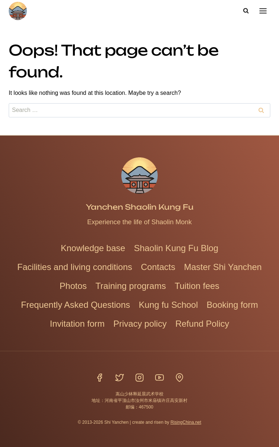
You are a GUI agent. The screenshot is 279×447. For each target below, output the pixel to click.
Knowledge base (93, 248)
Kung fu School (168, 304)
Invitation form (77, 323)
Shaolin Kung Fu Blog (176, 248)
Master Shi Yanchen (223, 266)
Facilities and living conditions (74, 266)
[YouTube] (159, 377)
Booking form (232, 304)
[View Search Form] (246, 11)
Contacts (158, 266)
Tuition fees (197, 285)
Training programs (131, 285)
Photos (73, 285)
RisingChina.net (185, 421)
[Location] (179, 377)
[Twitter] (119, 377)
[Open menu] (262, 10)
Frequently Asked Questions (75, 304)
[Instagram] (139, 377)
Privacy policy (140, 323)
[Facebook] (99, 377)
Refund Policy (202, 323)
